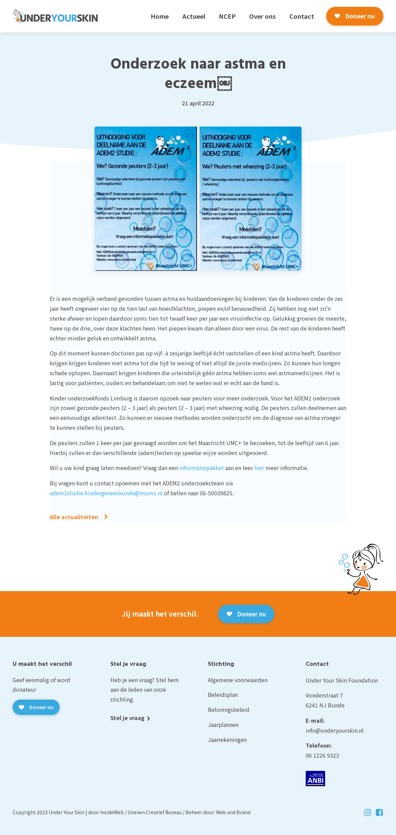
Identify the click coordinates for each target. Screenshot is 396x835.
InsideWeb (112, 812)
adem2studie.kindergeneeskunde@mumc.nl (106, 493)
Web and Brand (233, 812)
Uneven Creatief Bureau (154, 812)
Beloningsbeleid (228, 709)
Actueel (193, 16)
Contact (301, 16)
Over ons (262, 16)
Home (160, 16)
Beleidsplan (223, 694)
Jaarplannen (223, 724)
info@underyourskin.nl (335, 730)
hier (259, 468)
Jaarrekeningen (227, 739)
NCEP (227, 16)
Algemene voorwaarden (238, 680)
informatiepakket (201, 468)
